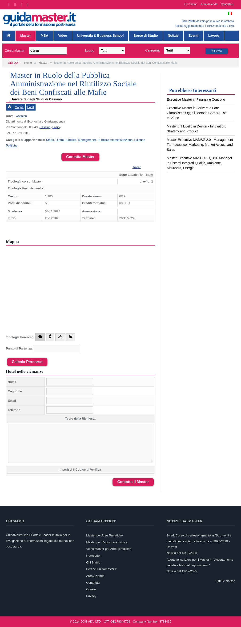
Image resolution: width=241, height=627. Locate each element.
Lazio (56, 127)
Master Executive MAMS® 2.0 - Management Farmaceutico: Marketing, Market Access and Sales (200, 144)
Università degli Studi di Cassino (36, 99)
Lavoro (213, 35)
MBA (44, 35)
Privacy (91, 596)
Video (62, 35)
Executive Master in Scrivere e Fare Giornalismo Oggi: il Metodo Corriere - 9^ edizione (197, 113)
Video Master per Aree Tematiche (108, 549)
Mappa (19, 107)
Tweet (137, 167)
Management (87, 140)
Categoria (152, 50)
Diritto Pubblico (66, 140)
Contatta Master (80, 157)
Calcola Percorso (27, 362)
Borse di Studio (145, 35)
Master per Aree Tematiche (104, 535)
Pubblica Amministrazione (115, 140)
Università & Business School (100, 35)
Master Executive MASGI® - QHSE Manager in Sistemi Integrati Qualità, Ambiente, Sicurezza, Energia (199, 163)
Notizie (173, 35)
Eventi (193, 35)
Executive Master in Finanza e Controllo (196, 99)
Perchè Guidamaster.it (101, 569)
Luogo (89, 50)
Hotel (30, 107)
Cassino (21, 116)
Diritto (50, 140)
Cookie (91, 589)
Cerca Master (14, 50)
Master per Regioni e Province (106, 542)
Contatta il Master (133, 482)
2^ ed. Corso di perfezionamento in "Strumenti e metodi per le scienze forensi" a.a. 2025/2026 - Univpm (199, 541)
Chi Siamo (190, 4)
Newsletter (93, 555)
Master (25, 35)
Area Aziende (209, 4)
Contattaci (227, 4)
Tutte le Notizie (225, 581)
